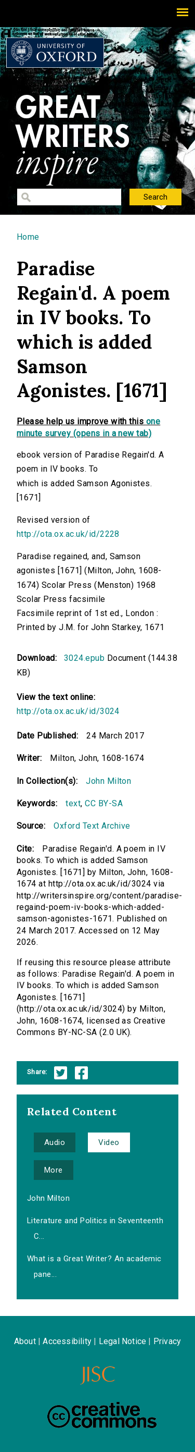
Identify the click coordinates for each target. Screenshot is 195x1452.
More (53, 1170)
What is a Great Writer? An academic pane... (94, 1266)
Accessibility (67, 1341)
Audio (54, 1142)
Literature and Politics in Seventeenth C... (95, 1228)
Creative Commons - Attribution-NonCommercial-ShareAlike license (102, 1415)
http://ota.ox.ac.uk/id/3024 (68, 711)
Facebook (81, 1072)
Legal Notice (122, 1341)
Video (108, 1142)
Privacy (167, 1341)
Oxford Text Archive (92, 826)
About (25, 1341)
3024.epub (84, 658)
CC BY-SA (104, 803)
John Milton (108, 781)
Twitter (60, 1072)
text (73, 803)
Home (28, 237)
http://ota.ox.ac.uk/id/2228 (68, 534)
